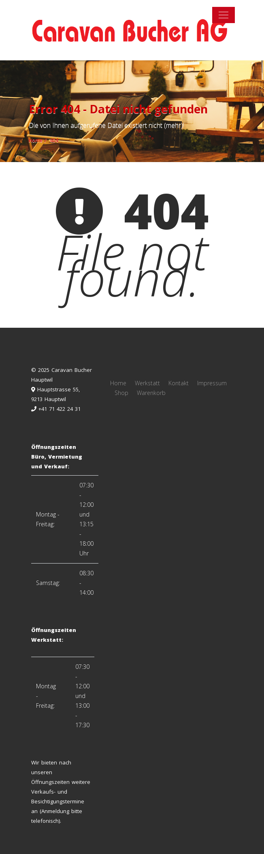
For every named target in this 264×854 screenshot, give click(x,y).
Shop (121, 393)
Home (118, 383)
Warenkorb (151, 393)
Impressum (212, 383)
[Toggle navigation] (223, 15)
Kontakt (178, 383)
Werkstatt (147, 383)
